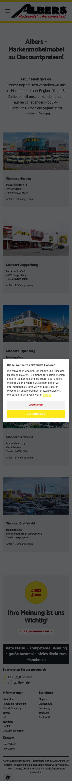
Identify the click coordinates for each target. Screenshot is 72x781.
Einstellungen (36, 404)
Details (47, 394)
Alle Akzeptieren (36, 413)
